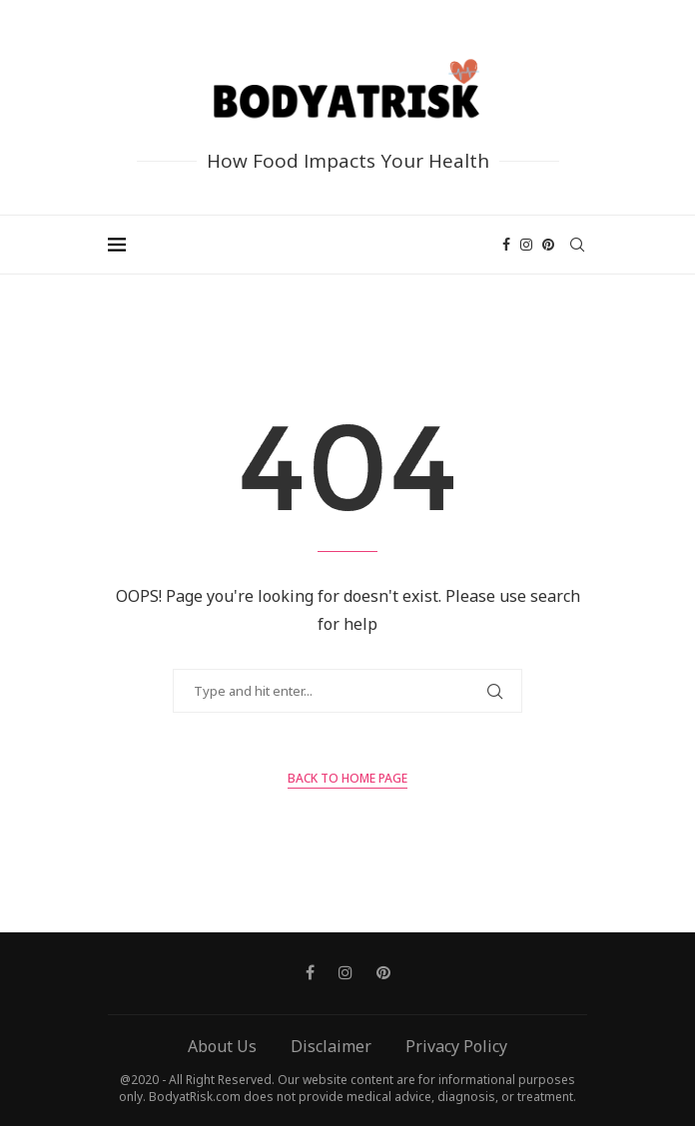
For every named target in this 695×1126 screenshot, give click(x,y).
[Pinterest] (548, 245)
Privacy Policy (456, 1046)
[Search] (577, 245)
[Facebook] (506, 245)
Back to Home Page (347, 778)
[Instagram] (526, 245)
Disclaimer (331, 1046)
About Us (222, 1046)
